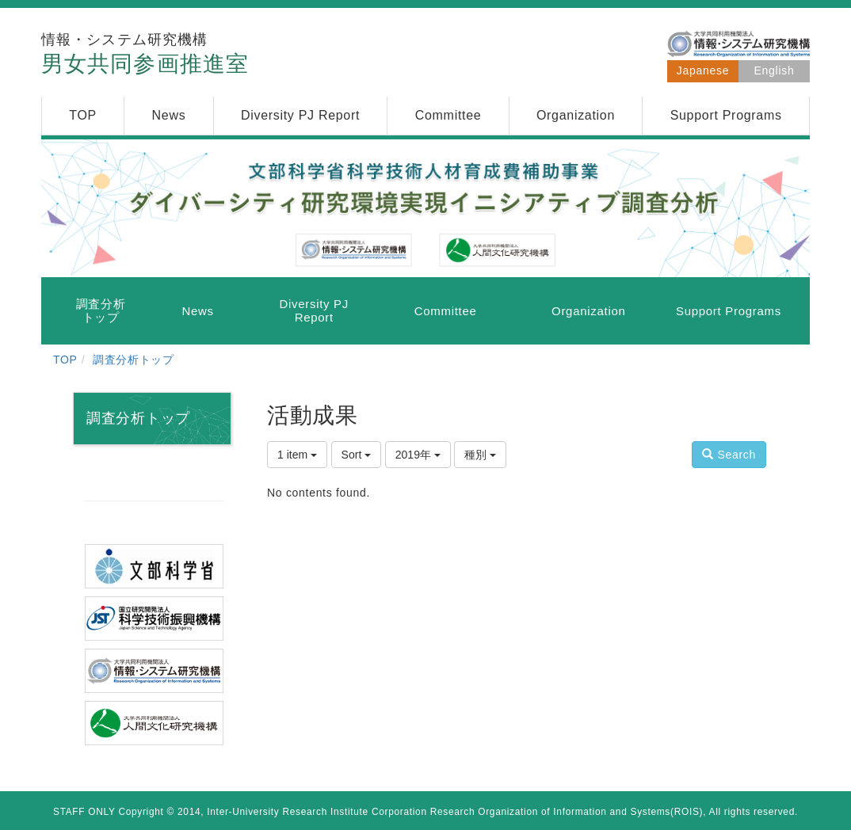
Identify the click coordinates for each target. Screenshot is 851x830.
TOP (65, 359)
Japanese (703, 70)
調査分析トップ (133, 359)
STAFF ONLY (84, 811)
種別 (480, 454)
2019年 (418, 454)
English (774, 70)
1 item (297, 454)
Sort (357, 454)
